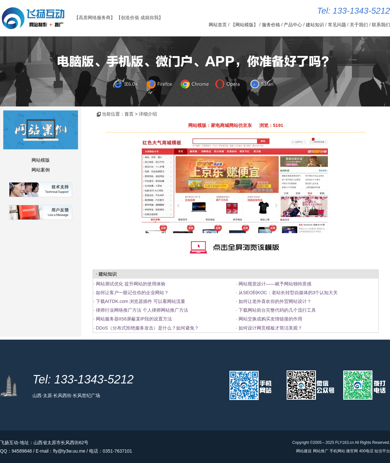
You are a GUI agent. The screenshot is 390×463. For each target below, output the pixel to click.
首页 (129, 114)
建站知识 (315, 24)
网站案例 (41, 169)
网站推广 (321, 451)
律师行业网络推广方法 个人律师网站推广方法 (142, 310)
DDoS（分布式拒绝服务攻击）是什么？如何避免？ (147, 328)
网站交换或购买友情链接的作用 (270, 318)
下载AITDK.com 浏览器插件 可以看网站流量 (140, 301)
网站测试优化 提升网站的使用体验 (130, 283)
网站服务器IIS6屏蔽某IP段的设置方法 (134, 318)
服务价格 (271, 24)
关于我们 (359, 24)
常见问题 (337, 24)
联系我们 (381, 24)
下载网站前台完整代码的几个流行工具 (277, 310)
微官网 (352, 451)
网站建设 (304, 451)
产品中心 (293, 24)
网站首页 (218, 24)
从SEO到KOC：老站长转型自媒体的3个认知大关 (288, 292)
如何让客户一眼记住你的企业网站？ (132, 292)
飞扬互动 (9, 442)
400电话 (366, 451)
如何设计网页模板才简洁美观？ (270, 328)
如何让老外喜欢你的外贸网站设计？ (275, 301)
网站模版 (244, 24)
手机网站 (337, 451)
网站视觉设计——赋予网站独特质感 (275, 283)
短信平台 (382, 451)
